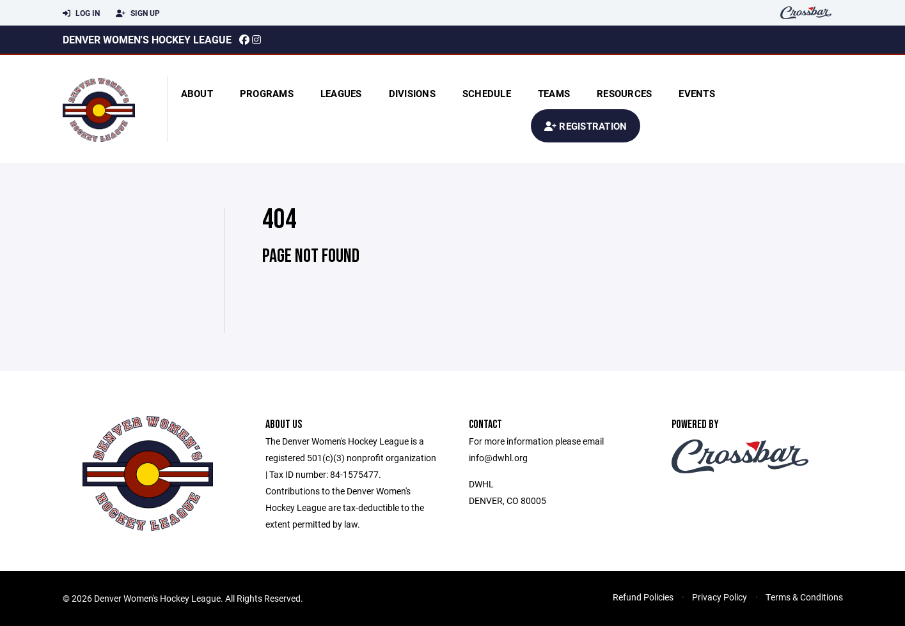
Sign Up (138, 13)
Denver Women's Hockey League (147, 39)
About (197, 93)
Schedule (486, 93)
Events (697, 93)
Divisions (412, 93)
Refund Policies (643, 597)
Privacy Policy (719, 597)
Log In (81, 13)
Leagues (341, 93)
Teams (554, 93)
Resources (624, 93)
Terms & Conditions (804, 597)
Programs (267, 93)
